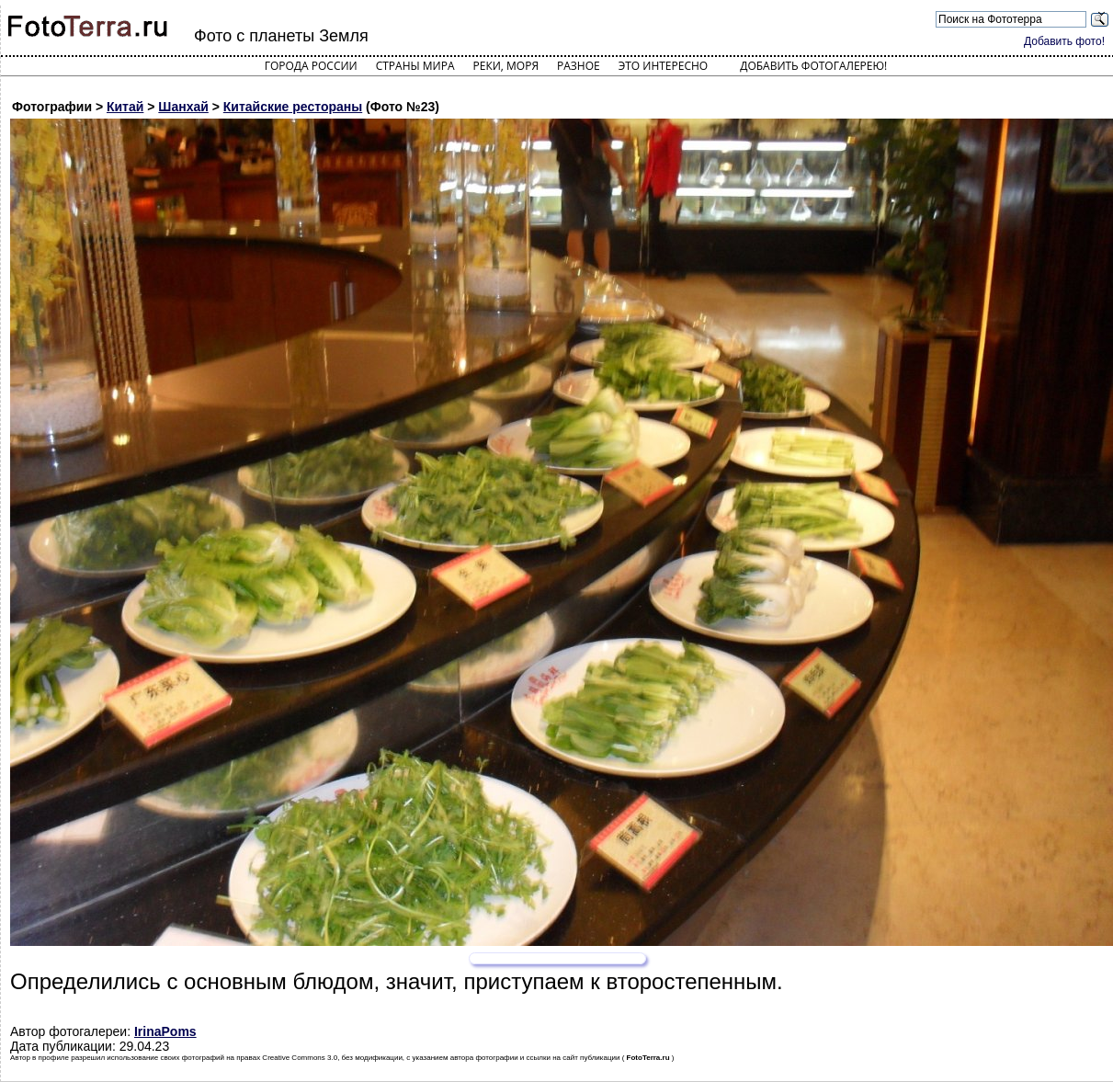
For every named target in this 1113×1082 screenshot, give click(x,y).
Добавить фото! (1064, 41)
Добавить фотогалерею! (813, 66)
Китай (125, 106)
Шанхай (183, 106)
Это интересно (664, 66)
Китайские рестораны (292, 106)
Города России (311, 66)
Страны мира (415, 66)
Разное (578, 66)
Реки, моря (506, 66)
